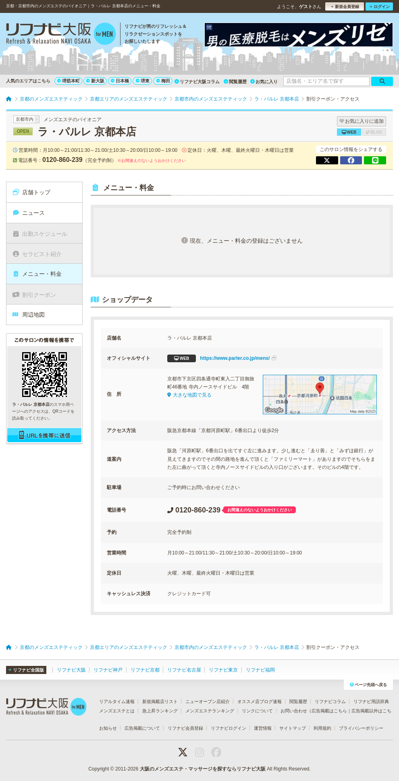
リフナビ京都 (145, 670)
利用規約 (322, 728)
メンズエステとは (117, 710)
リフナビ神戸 (108, 670)
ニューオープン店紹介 (207, 701)
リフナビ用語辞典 (371, 701)
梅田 (163, 80)
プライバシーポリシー (361, 728)
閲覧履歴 (235, 81)
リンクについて (257, 710)
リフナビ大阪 (71, 670)
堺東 (143, 80)
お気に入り (264, 81)
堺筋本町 (68, 80)
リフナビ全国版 (26, 670)
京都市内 (24, 119)
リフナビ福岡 (260, 670)
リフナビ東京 (223, 670)
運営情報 (263, 728)
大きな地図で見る (189, 395)
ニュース (28, 213)
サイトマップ (292, 728)
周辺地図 (28, 314)
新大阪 (95, 80)
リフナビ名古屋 (184, 670)
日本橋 (120, 80)
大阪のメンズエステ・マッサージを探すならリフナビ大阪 (203, 769)
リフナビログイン (228, 728)
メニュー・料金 (37, 274)
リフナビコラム (330, 701)
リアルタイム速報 (117, 701)
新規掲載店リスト (160, 701)
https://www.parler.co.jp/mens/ (221, 358)
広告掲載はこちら (329, 710)
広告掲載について (142, 728)
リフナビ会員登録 (185, 728)
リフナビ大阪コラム (197, 81)
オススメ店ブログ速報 (259, 701)
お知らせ (108, 728)
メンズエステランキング (209, 710)
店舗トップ (31, 192)
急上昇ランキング (160, 710)
